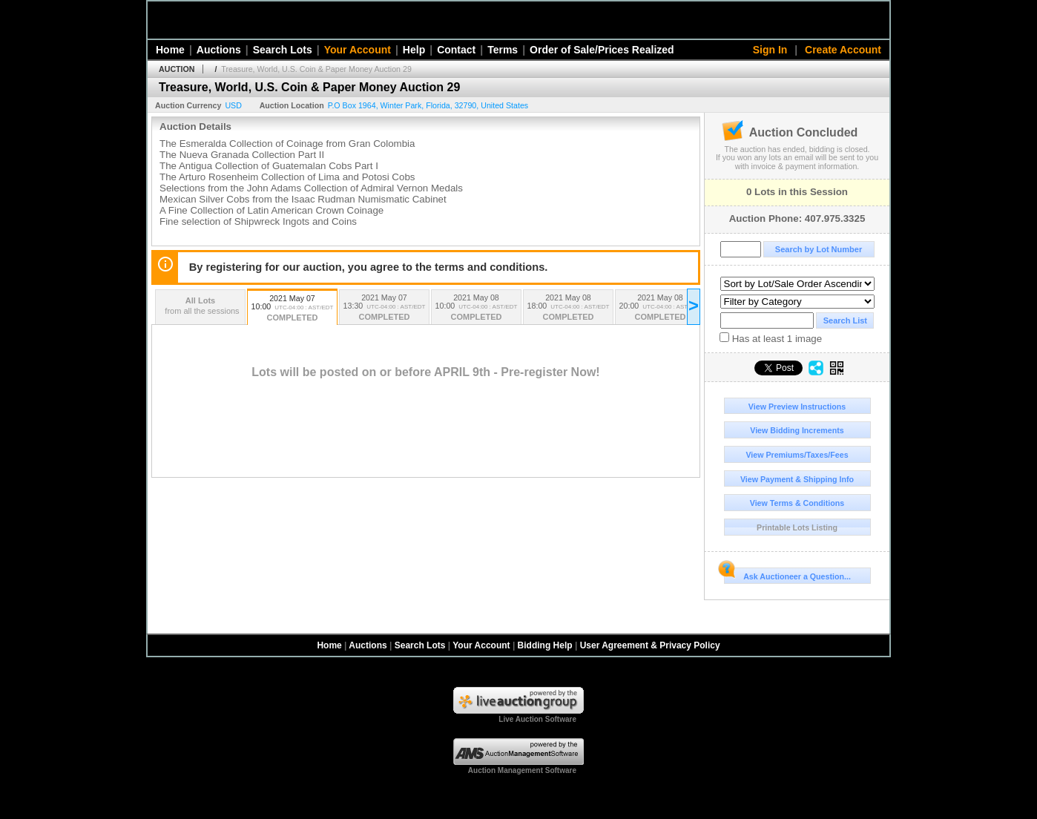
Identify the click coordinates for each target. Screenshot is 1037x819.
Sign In (770, 50)
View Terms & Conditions (797, 503)
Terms (502, 50)
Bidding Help (545, 645)
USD (233, 105)
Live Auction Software (537, 719)
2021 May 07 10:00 (292, 309)
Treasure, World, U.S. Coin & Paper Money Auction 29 (316, 69)
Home (170, 50)
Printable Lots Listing (797, 527)
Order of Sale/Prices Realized (602, 50)
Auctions (219, 50)
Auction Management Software (522, 770)
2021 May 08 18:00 (568, 308)
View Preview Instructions (797, 406)
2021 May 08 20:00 (660, 308)
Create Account (843, 50)
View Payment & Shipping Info (797, 479)
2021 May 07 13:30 (384, 308)
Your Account (357, 50)
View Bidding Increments (797, 430)
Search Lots (282, 50)
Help (414, 50)
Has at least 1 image (771, 338)
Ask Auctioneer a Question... (787, 574)
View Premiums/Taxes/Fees (796, 454)
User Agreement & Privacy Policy (650, 645)
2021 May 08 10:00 (476, 308)
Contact (456, 50)
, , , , (428, 105)
